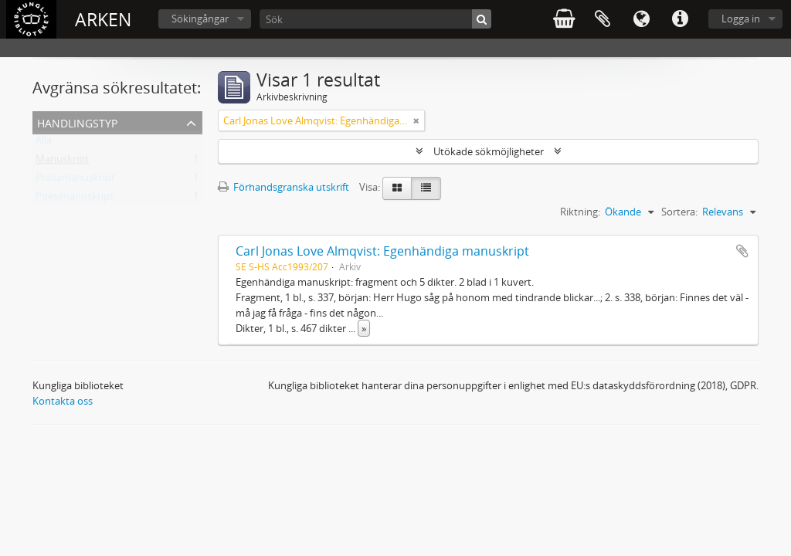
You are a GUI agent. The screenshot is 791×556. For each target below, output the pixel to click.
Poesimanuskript (75, 199)
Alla (44, 144)
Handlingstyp (77, 121)
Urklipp (602, 19)
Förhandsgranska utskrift (283, 187)
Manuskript (62, 162)
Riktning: (580, 212)
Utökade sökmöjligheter (488, 151)
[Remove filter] (416, 120)
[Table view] (426, 188)
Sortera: (679, 212)
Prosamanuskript (75, 181)
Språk (641, 19)
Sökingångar (200, 18)
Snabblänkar (679, 19)
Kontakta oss (62, 401)
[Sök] (375, 19)
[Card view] (397, 188)
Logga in (740, 18)
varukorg (564, 19)
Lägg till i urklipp (742, 251)
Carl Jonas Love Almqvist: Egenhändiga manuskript (382, 250)
